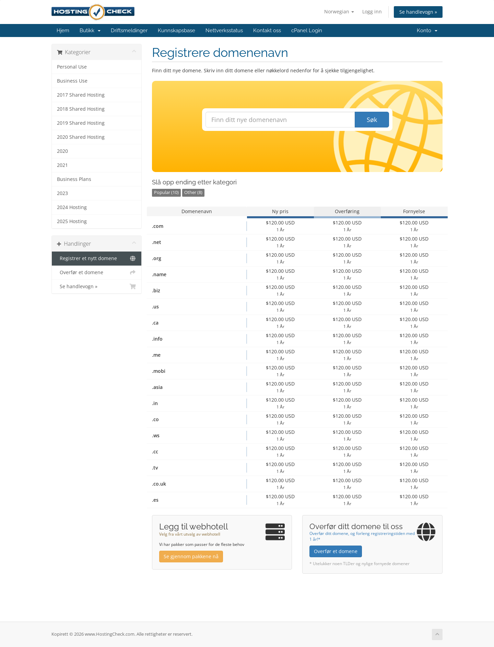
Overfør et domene (96, 272)
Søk (372, 119)
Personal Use (72, 67)
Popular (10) (166, 192)
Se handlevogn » (418, 12)
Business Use (72, 81)
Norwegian (339, 11)
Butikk (90, 30)
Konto (427, 30)
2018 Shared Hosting (81, 109)
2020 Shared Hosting (81, 137)
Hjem (63, 30)
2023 (62, 193)
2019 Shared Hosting (81, 123)
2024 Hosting (72, 207)
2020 (62, 151)
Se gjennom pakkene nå (191, 556)
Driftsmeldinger (129, 30)
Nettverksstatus (224, 30)
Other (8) (193, 192)
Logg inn (372, 11)
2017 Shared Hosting (81, 95)
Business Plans (74, 179)
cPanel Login (306, 30)
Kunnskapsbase (176, 30)
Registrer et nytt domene (96, 258)
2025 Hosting (72, 221)
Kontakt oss (267, 30)
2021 (62, 165)
